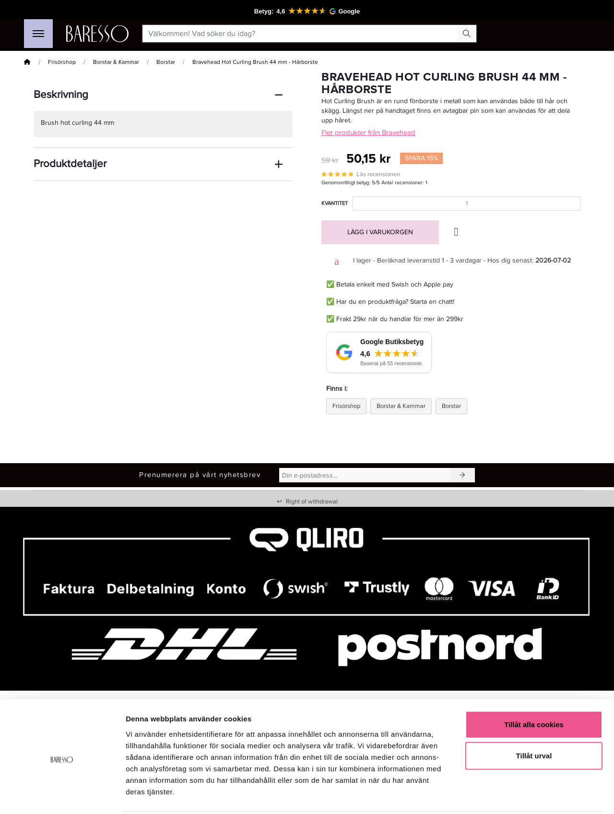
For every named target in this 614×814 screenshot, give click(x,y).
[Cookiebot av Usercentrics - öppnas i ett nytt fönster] (62, 795)
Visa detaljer (521, 795)
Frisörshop (62, 62)
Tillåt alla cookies (534, 689)
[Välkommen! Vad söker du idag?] (300, 33)
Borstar (165, 62)
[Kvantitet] (466, 203)
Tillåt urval (534, 721)
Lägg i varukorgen (380, 232)
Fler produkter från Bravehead (368, 132)
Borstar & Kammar (116, 62)
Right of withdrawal (307, 501)
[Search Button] (466, 33)
